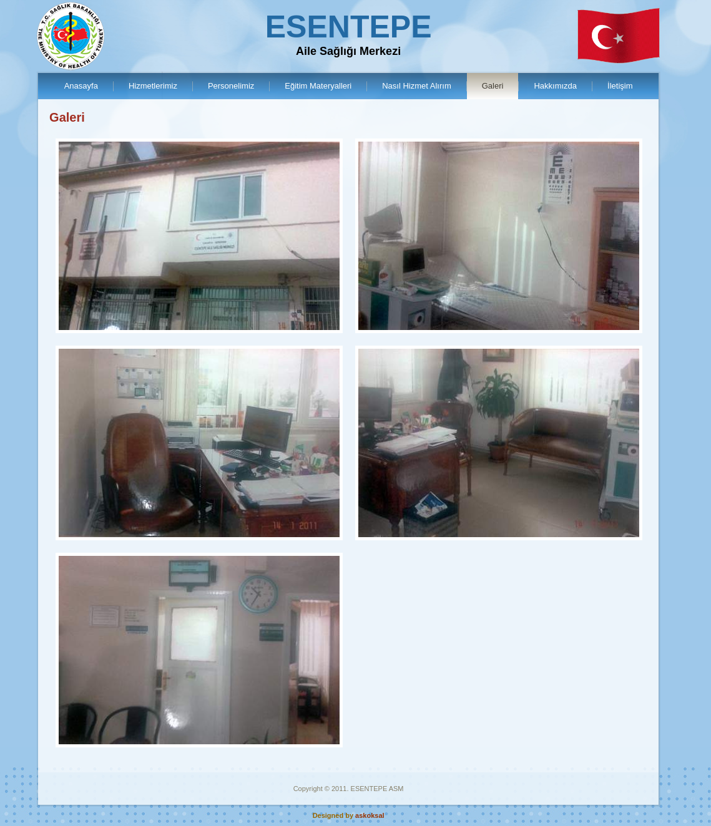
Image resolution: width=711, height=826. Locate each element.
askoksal (369, 815)
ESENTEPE (348, 26)
